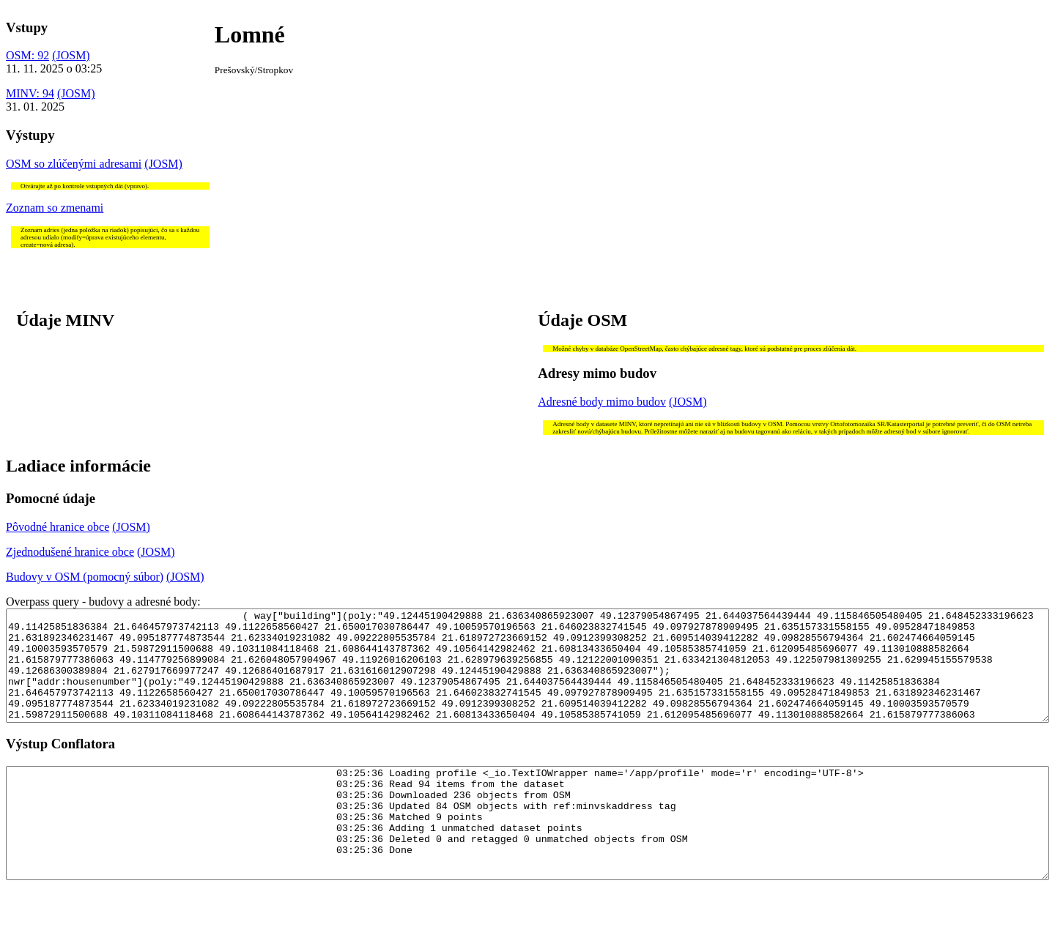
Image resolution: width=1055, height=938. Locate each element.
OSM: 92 (27, 55)
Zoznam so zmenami (54, 207)
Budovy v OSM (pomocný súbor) (84, 576)
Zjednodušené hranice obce (70, 552)
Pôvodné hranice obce (57, 527)
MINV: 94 (30, 93)
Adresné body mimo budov (602, 401)
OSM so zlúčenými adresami (73, 163)
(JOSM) (71, 55)
